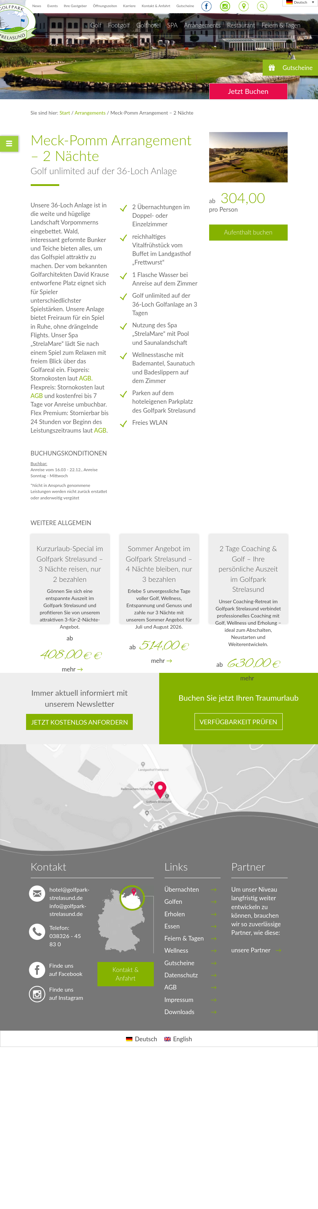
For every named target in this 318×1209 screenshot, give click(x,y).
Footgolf (119, 25)
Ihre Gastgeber (75, 6)
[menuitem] (141, 1038)
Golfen (173, 901)
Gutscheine (185, 6)
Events (52, 6)
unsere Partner (256, 950)
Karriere (129, 6)
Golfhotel (148, 25)
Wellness (176, 950)
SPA (172, 25)
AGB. (86, 378)
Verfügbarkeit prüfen (238, 722)
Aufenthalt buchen (248, 232)
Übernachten (182, 889)
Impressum (179, 999)
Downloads (180, 1012)
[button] (290, 68)
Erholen (175, 914)
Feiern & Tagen (281, 25)
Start (65, 113)
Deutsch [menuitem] (300, 2)
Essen (172, 926)
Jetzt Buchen (248, 91)
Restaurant (241, 25)
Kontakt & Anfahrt (156, 6)
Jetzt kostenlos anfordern (79, 722)
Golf (95, 25)
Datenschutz (181, 975)
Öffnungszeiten (105, 6)
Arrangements (202, 25)
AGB (37, 395)
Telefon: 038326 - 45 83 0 (65, 935)
